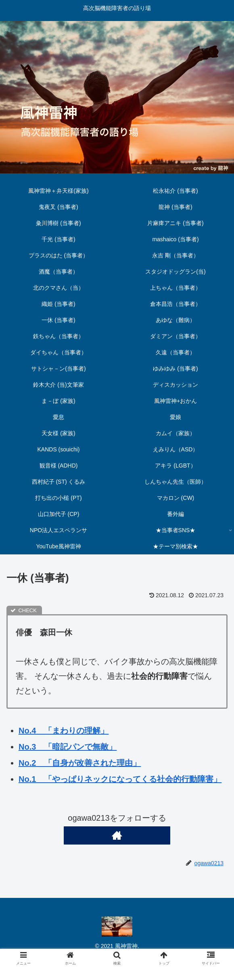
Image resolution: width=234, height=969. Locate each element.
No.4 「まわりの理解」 (64, 730)
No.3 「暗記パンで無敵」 (68, 746)
